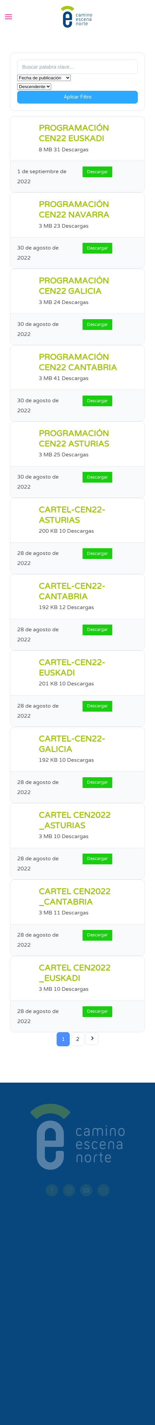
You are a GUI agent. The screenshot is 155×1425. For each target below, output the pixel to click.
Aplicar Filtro (78, 97)
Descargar (97, 172)
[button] (8, 17)
